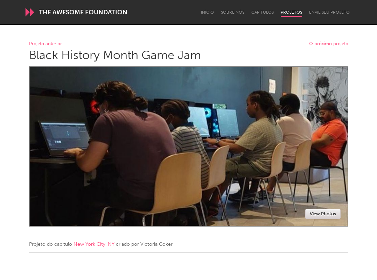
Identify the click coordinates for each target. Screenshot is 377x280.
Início (207, 12)
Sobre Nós (232, 12)
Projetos (291, 12)
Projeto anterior (45, 44)
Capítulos (262, 12)
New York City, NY (94, 244)
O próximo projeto (328, 44)
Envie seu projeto (329, 12)
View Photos (323, 213)
